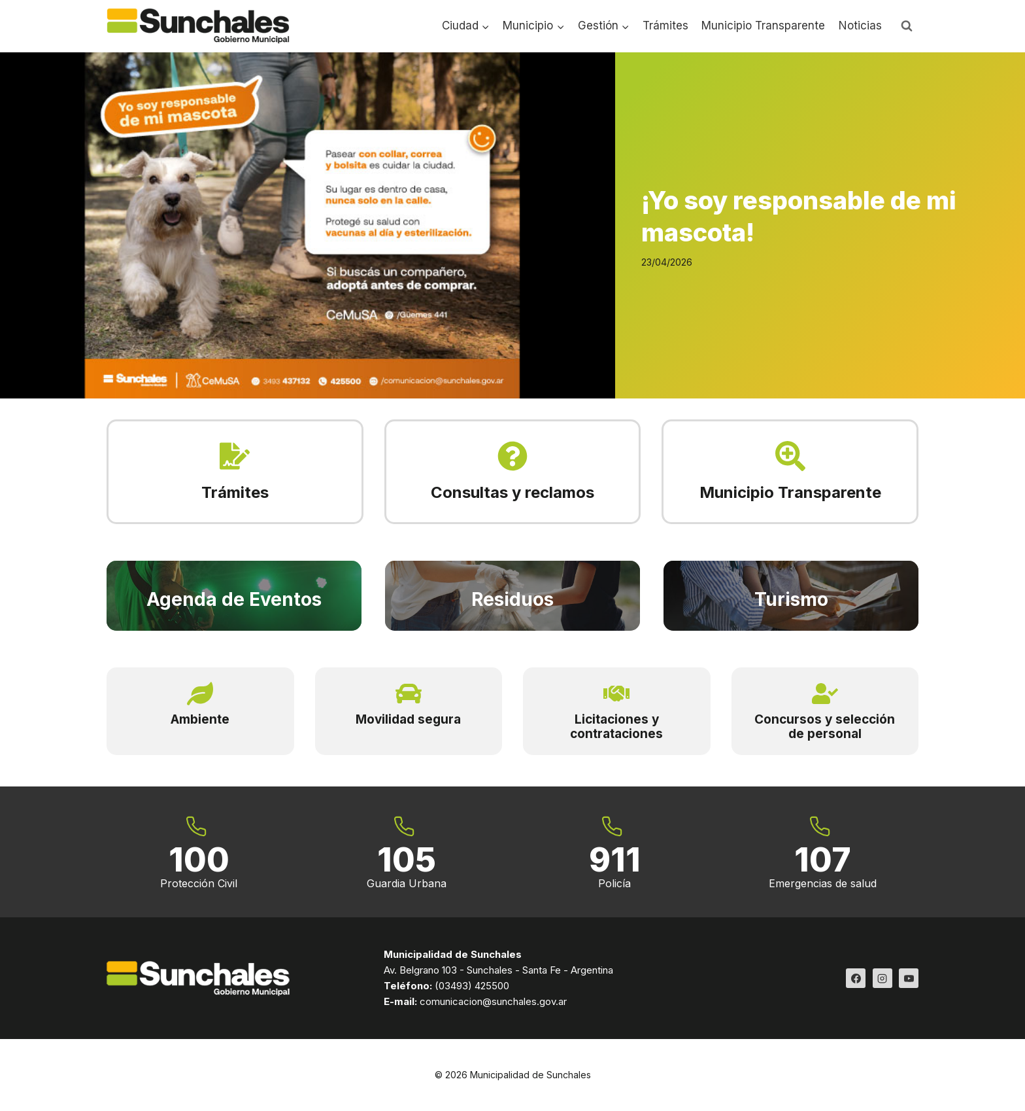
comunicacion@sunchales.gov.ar (493, 1001)
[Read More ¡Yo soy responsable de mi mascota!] (307, 225)
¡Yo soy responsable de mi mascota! (798, 216)
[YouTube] (908, 978)
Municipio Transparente (763, 25)
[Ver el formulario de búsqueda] (906, 26)
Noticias (860, 25)
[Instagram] (882, 978)
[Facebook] (855, 978)
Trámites (665, 25)
